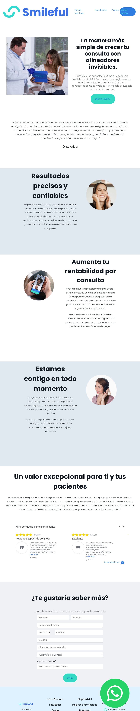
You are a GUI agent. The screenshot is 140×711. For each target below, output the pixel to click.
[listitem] (36, 546)
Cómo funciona (79, 11)
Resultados (101, 10)
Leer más (34, 554)
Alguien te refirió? (46, 661)
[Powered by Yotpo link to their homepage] (114, 562)
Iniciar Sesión (124, 11)
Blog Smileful (85, 699)
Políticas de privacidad (84, 704)
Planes (115, 10)
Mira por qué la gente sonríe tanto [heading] (35, 527)
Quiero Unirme (103, 99)
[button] (120, 527)
